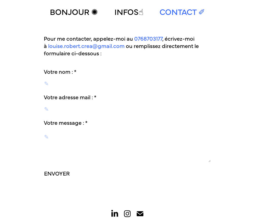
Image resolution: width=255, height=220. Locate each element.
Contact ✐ (182, 11)
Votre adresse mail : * (70, 97)
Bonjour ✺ (74, 11)
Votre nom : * (60, 71)
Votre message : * (66, 122)
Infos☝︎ (128, 11)
